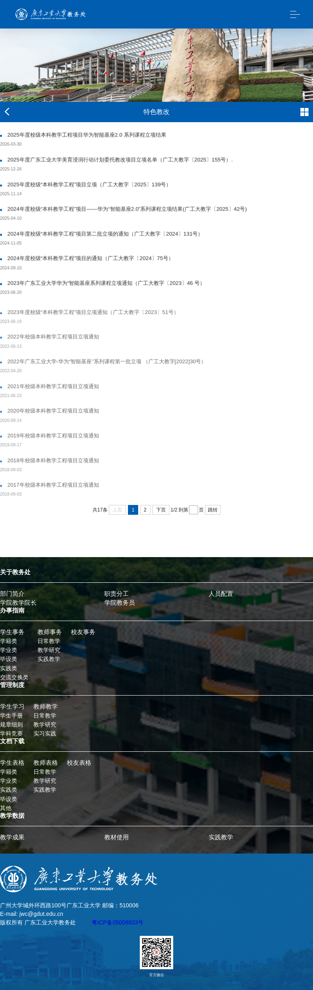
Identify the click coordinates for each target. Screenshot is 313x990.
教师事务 (49, 632)
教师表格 (45, 763)
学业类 (8, 650)
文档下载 (12, 741)
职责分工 (116, 593)
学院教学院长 (18, 602)
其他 (5, 808)
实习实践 (44, 733)
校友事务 (83, 632)
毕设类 (8, 659)
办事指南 (12, 610)
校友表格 (79, 763)
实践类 (8, 668)
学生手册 (11, 715)
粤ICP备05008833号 (118, 922)
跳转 (213, 510)
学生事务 (12, 632)
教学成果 (12, 837)
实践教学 (48, 659)
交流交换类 (14, 677)
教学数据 (12, 815)
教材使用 (116, 837)
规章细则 (11, 724)
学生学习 (12, 706)
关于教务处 (15, 572)
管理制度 (12, 685)
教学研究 (48, 650)
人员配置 (221, 593)
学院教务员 (119, 602)
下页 (161, 510)
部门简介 (12, 593)
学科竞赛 (11, 733)
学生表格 (12, 763)
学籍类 (8, 641)
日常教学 (48, 641)
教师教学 (45, 706)
